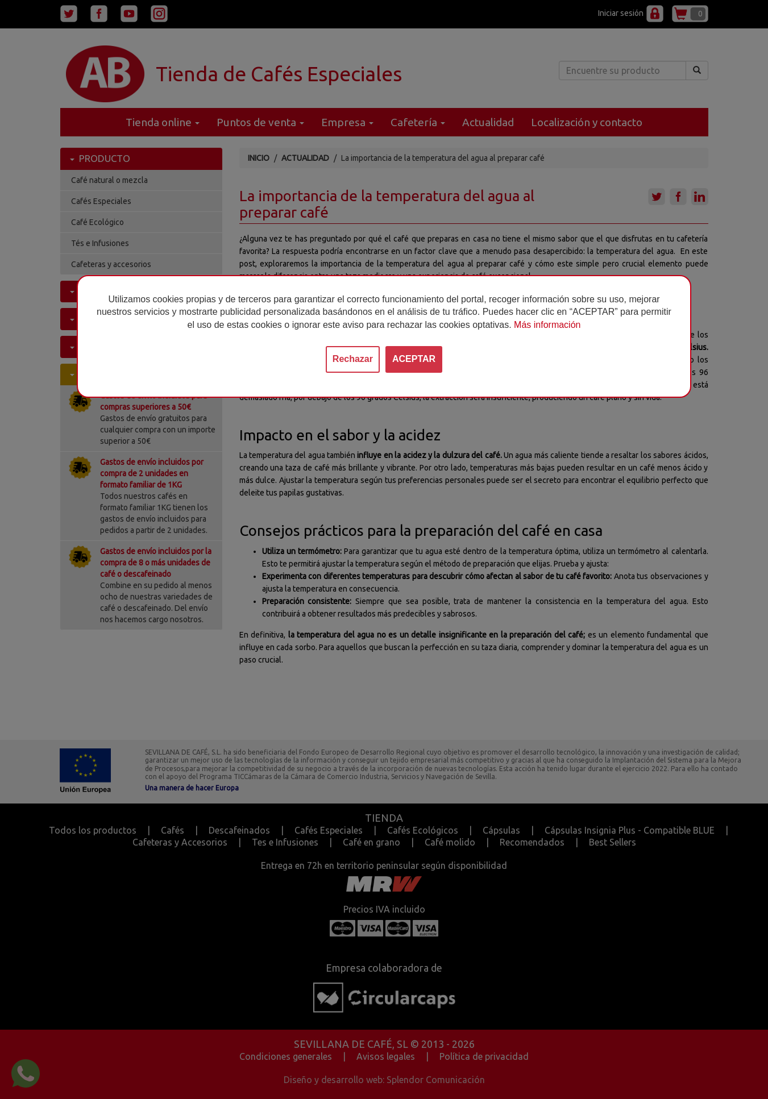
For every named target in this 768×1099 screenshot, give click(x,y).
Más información (547, 325)
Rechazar (353, 359)
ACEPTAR (413, 359)
